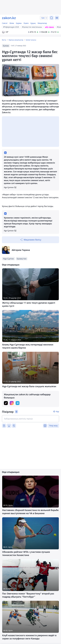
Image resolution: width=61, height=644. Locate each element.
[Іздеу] (51, 18)
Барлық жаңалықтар (16, 40)
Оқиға (25, 23)
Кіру (57, 411)
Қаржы (19, 23)
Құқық (33, 23)
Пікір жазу (53, 425)
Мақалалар (42, 23)
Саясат (5, 23)
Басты (4, 40)
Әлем (11, 23)
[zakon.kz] (9, 18)
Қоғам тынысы (31, 40)
